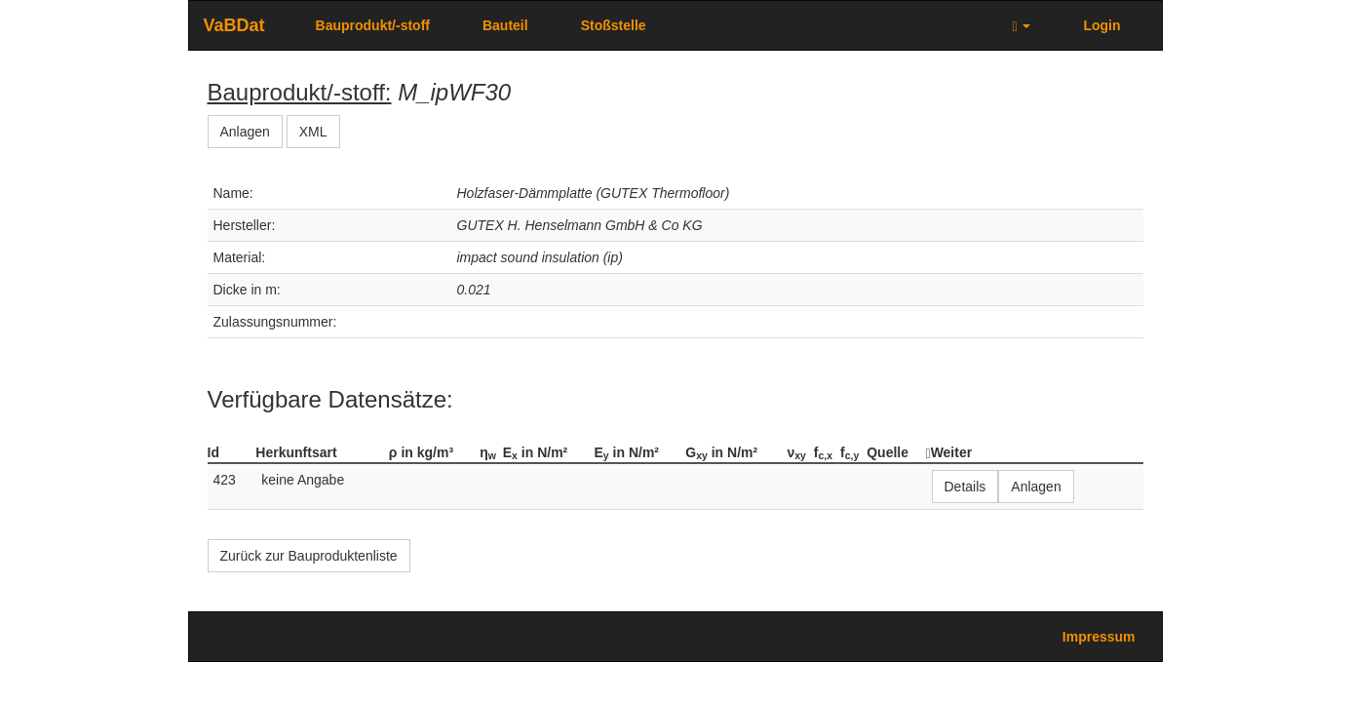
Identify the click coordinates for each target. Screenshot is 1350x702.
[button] (1021, 25)
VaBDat (234, 25)
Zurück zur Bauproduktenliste (309, 556)
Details (965, 486)
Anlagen (245, 131)
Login (1101, 25)
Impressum (1099, 636)
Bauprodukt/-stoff (373, 25)
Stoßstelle (613, 25)
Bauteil (505, 25)
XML (313, 131)
